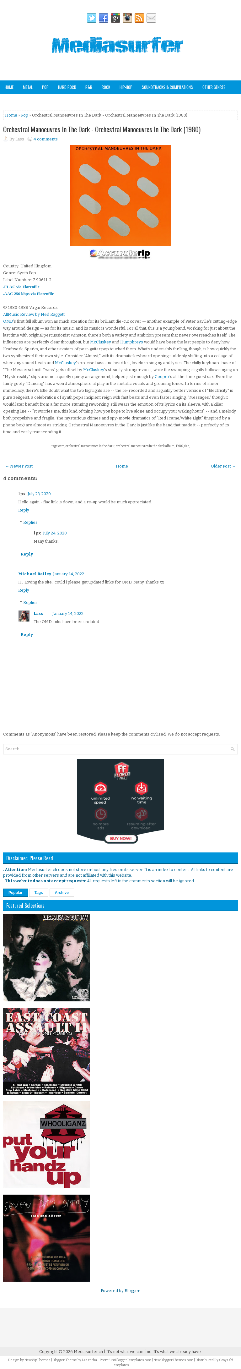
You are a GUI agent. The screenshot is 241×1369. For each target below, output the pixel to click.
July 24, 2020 (55, 533)
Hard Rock (67, 87)
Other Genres (214, 87)
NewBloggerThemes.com (173, 1360)
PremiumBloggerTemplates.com (125, 1360)
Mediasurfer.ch (88, 1351)
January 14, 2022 (68, 574)
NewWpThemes (37, 1360)
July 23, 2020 (39, 493)
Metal (28, 87)
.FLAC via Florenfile (21, 286)
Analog (11, 100)
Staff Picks (36, 100)
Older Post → (223, 466)
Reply (23, 510)
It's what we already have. (177, 1351)
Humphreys (131, 342)
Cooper (162, 376)
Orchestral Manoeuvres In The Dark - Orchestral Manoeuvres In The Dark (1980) (102, 129)
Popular (15, 892)
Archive (62, 892)
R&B (88, 87)
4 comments (46, 139)
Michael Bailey (34, 574)
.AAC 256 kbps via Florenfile (28, 293)
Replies (30, 522)
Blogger (132, 1290)
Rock (106, 87)
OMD (8, 321)
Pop (45, 87)
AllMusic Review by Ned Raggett (34, 314)
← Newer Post (19, 466)
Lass (38, 613)
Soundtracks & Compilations (167, 87)
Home (9, 87)
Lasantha (89, 1360)
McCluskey (100, 342)
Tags (39, 892)
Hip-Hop (126, 87)
